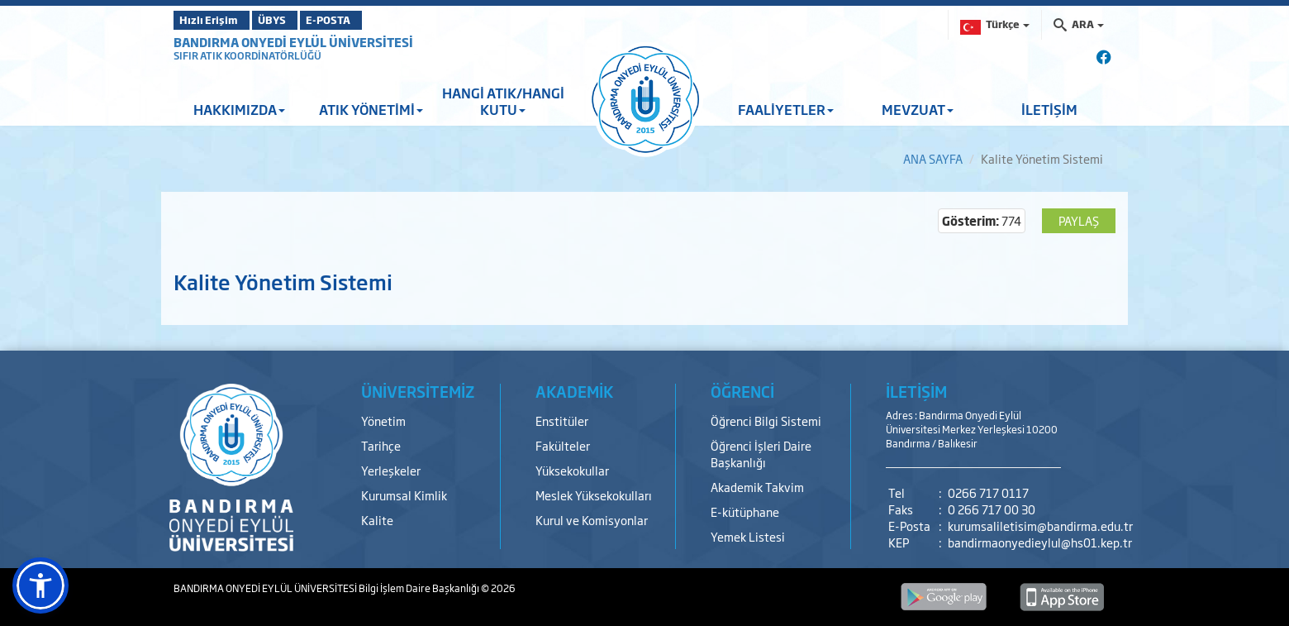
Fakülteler (562, 445)
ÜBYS (295, 19)
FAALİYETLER (786, 109)
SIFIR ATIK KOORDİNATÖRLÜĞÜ (247, 55)
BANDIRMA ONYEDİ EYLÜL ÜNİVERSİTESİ (293, 41)
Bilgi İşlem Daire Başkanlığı (420, 588)
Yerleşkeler (391, 470)
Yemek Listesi (748, 536)
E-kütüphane (745, 511)
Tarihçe (381, 445)
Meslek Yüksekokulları (593, 495)
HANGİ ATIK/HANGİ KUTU (503, 101)
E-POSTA (372, 19)
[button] (40, 585)
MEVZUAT (918, 109)
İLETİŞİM (1049, 109)
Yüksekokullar (572, 470)
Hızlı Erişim (214, 19)
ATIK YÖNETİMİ (371, 109)
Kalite (377, 519)
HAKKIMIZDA (239, 109)
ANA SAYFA (933, 158)
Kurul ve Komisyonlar (591, 519)
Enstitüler (561, 420)
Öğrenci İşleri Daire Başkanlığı (761, 454)
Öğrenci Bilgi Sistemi (766, 420)
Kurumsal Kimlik (404, 495)
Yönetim (383, 420)
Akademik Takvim (757, 486)
